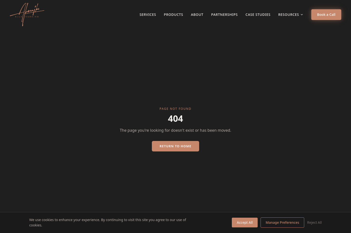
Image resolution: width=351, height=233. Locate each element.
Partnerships (224, 14)
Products (173, 14)
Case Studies (257, 14)
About (197, 14)
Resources (290, 14)
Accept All (245, 222)
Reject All (314, 222)
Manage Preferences (282, 222)
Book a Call (326, 14)
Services (147, 14)
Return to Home (175, 146)
